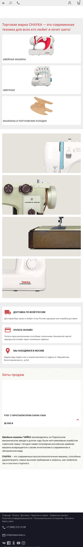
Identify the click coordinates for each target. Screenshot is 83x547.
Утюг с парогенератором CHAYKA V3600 (25, 403)
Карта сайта (7, 509)
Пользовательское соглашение (48, 506)
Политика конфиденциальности (17, 506)
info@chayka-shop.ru (15, 523)
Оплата (15, 503)
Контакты (69, 506)
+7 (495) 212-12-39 (16, 515)
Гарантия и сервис (39, 503)
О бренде (6, 503)
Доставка (25, 503)
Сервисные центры (59, 503)
